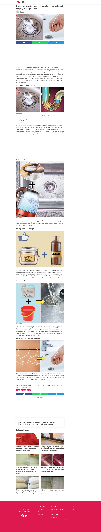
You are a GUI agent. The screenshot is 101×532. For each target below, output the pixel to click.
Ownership (54, 517)
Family (73, 2)
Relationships (81, 2)
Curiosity (67, 2)
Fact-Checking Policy (57, 509)
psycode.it (41, 514)
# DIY (28, 390)
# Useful (23, 390)
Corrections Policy (56, 512)
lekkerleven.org (19, 113)
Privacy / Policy (74, 509)
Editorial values (55, 514)
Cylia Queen (24, 11)
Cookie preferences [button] (76, 512)
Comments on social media (59, 520)
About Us (40, 509)
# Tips (18, 390)
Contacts (41, 512)
